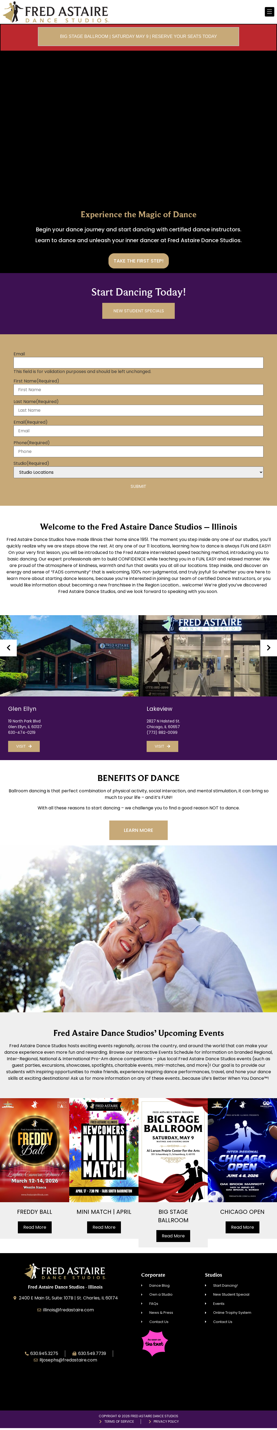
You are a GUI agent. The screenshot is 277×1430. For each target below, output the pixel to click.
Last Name (36, 403)
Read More (34, 1229)
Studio (31, 465)
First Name (36, 383)
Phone (32, 445)
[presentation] (8, 649)
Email (19, 356)
